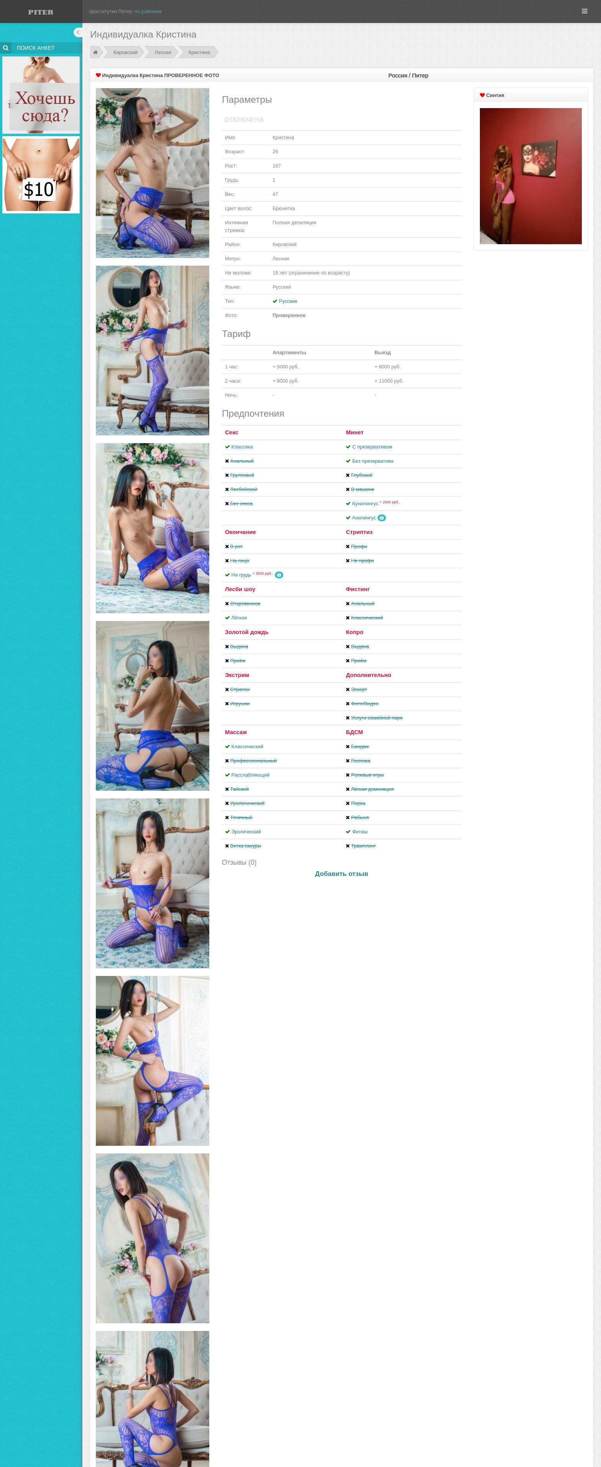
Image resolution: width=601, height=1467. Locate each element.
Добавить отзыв (341, 873)
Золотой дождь (247, 632)
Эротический (246, 832)
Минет (354, 432)
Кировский (125, 52)
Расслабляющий (251, 775)
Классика (242, 447)
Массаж (236, 732)
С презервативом (372, 447)
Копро (354, 632)
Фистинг (357, 589)
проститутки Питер (110, 11)
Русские (288, 301)
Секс (231, 432)
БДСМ (354, 732)
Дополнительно (368, 675)
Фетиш (360, 832)
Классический (247, 746)
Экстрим (237, 675)
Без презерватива (372, 461)
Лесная (162, 52)
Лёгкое (239, 618)
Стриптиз (359, 532)
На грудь (252, 575)
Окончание (240, 532)
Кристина (199, 52)
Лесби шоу (240, 589)
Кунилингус (376, 503)
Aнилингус (364, 518)
